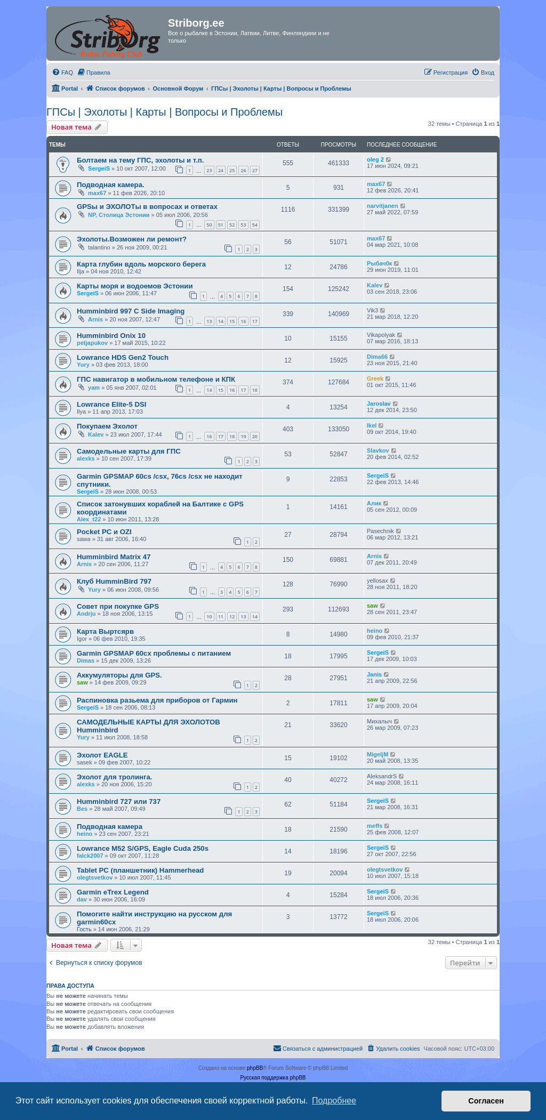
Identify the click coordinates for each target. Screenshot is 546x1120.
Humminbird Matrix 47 (114, 557)
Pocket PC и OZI (104, 532)
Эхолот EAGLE (102, 755)
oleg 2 (375, 159)
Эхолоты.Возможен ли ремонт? (132, 239)
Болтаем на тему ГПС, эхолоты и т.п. (140, 160)
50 (209, 224)
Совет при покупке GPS (118, 606)
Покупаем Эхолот (107, 426)
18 (255, 389)
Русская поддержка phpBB (273, 1078)
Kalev (374, 285)
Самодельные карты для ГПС (129, 451)
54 (255, 224)
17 (255, 321)
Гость (84, 929)
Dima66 (377, 356)
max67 (97, 193)
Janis (374, 674)
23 (209, 170)
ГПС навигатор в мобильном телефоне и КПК (156, 379)
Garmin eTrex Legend (113, 892)
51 (220, 224)
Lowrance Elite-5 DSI (111, 404)
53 (243, 224)
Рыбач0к (379, 263)
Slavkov (378, 450)
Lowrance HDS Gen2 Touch (122, 357)
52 (232, 224)
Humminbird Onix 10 (111, 336)
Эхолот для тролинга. (114, 777)
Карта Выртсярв (105, 631)
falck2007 (90, 855)
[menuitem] (62, 72)
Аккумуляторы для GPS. (119, 675)
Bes (82, 808)
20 (255, 436)
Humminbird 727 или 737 (118, 801)
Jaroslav (379, 403)
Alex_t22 (89, 519)
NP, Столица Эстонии (119, 215)
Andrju (86, 613)
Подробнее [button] (334, 1100)
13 (209, 321)
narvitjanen (382, 206)
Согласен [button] (486, 1101)
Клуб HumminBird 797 (114, 581)
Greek (375, 378)
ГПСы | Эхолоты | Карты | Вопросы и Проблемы (164, 112)
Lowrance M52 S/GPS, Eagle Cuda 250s (142, 848)
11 (220, 616)
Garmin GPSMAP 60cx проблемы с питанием (154, 653)
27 (255, 170)
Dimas (85, 660)
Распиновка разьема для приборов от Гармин (157, 700)
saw (372, 605)
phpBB (255, 1068)
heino (374, 630)
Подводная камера (109, 827)
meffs (374, 826)
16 (243, 321)
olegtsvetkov (95, 877)
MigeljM (377, 754)
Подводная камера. (110, 185)
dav (82, 899)
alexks (86, 458)
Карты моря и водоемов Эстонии (135, 286)
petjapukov (92, 343)
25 (232, 170)
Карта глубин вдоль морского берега (141, 264)
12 (232, 616)
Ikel (371, 425)
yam (94, 387)
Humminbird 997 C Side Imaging (130, 311)
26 (243, 170)
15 (232, 321)
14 (220, 321)
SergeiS (99, 168)
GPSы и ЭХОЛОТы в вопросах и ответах (147, 207)
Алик (374, 503)
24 (220, 170)
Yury (83, 364)
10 (209, 616)
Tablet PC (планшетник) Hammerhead (140, 870)
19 (243, 436)
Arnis (95, 319)
